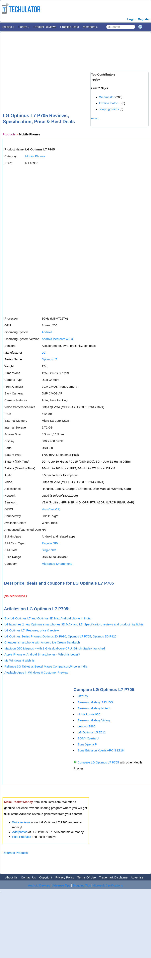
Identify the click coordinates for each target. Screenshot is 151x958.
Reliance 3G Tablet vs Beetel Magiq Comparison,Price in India (45, 666)
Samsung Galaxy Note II (94, 708)
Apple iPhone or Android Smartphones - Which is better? (42, 654)
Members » (90, 26)
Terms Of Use (86, 877)
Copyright (45, 877)
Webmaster (107, 97)
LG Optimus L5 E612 (92, 732)
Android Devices (39, 885)
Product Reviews (45, 26)
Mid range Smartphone (57, 563)
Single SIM (49, 550)
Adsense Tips (61, 885)
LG (44, 352)
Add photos (19, 832)
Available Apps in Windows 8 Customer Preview (36, 672)
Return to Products (15, 852)
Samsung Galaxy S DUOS (95, 702)
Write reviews (21, 822)
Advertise (137, 877)
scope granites (109, 109)
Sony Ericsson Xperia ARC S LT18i (101, 750)
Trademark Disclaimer (113, 877)
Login (131, 19)
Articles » (8, 26)
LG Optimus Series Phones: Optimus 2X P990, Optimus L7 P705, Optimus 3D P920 (60, 636)
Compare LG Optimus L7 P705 (98, 762)
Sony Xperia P (87, 744)
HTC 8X (83, 696)
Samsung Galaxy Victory (94, 720)
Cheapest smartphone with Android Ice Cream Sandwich (42, 642)
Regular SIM (50, 543)
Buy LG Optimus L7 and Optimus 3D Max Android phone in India (47, 618)
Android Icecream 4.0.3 (57, 339)
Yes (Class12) (51, 509)
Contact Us (28, 877)
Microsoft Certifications (107, 885)
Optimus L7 (49, 359)
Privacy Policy (64, 877)
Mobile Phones (35, 156)
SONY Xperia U (88, 738)
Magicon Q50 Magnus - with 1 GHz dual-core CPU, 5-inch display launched (54, 648)
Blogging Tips (82, 885)
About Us (11, 877)
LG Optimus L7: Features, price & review (31, 630)
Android (47, 332)
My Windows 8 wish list (19, 660)
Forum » (24, 26)
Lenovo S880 (86, 726)
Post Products (21, 836)
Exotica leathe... (110, 103)
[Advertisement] (56, 66)
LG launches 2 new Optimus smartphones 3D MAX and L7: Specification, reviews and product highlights (73, 624)
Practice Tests (69, 26)
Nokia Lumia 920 (89, 714)
